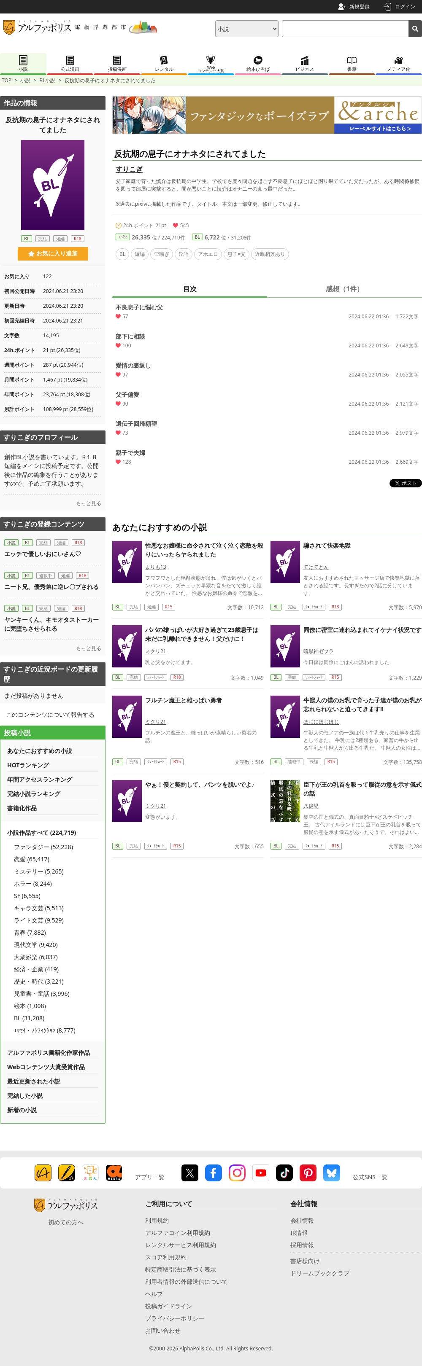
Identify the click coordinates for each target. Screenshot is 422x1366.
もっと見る (88, 503)
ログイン (405, 6)
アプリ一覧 (150, 1177)
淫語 (184, 254)
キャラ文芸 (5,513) (39, 908)
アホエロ (208, 254)
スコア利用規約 (166, 1257)
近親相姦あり (270, 254)
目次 (190, 288)
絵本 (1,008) (30, 1006)
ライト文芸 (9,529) (39, 920)
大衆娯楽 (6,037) (36, 957)
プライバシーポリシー (174, 1318)
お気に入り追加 (53, 253)
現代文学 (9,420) (36, 945)
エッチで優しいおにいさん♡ (42, 554)
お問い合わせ (163, 1330)
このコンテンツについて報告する (50, 714)
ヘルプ (154, 1294)
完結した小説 (25, 1096)
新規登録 (359, 6)
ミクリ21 (155, 651)
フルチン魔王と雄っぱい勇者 (183, 700)
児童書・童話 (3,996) (42, 994)
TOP (6, 80)
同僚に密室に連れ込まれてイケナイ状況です (362, 630)
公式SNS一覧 (370, 1177)
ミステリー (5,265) (39, 871)
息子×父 (236, 254)
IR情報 (299, 1233)
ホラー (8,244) (33, 883)
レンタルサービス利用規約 (180, 1245)
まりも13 (155, 566)
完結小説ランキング (33, 794)
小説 (25, 80)
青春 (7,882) (30, 932)
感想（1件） (344, 288)
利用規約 (157, 1220)
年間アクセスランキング (39, 779)
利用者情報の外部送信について (186, 1281)
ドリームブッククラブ (319, 1273)
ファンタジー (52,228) (43, 847)
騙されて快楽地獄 (327, 545)
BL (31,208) (29, 1018)
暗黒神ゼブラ (318, 651)
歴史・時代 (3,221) (39, 981)
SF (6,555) (27, 896)
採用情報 (302, 1245)
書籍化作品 (22, 808)
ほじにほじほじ (321, 721)
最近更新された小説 (33, 1081)
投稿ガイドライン (168, 1306)
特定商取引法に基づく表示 (180, 1269)
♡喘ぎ (161, 254)
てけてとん (316, 566)
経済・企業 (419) (36, 969)
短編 (140, 254)
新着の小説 (22, 1110)
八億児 (311, 805)
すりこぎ (129, 169)
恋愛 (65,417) (31, 859)
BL (197, 237)
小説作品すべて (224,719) (41, 832)
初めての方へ (66, 1222)
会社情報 (302, 1220)
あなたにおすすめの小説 (39, 751)
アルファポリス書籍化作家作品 (48, 1053)
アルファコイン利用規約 (177, 1233)
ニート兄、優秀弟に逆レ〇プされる (51, 587)
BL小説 (47, 80)
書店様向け (305, 1261)
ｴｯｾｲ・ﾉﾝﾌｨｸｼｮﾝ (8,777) (45, 1030)
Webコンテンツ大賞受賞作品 (46, 1067)
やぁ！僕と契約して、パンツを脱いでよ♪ (199, 784)
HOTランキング (28, 765)
